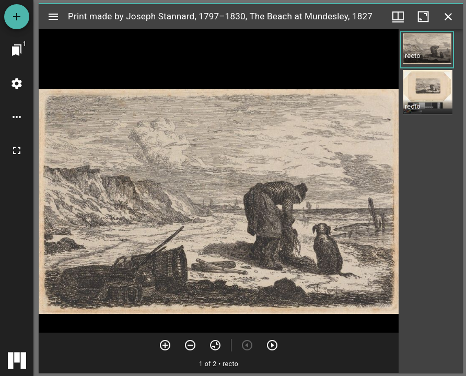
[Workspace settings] (16, 83)
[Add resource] (16, 16)
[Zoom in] (165, 345)
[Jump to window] (16, 50)
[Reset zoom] (215, 345)
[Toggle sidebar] (53, 16)
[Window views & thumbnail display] (398, 16)
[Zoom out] (190, 345)
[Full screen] (16, 150)
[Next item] (272, 345)
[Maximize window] (423, 16)
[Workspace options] (16, 117)
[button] (427, 49)
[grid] (431, 201)
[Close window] (448, 16)
